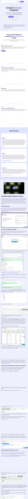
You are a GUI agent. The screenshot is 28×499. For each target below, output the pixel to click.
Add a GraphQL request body (5, 289)
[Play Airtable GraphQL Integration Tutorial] (14, 188)
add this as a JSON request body (17, 473)
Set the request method (5, 274)
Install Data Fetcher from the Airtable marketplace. (9, 208)
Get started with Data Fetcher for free (7, 175)
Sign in (18, 1)
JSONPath (23, 487)
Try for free (22, 1)
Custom (3, 146)
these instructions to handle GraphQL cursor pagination (12, 451)
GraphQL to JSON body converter (6, 456)
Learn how (17, 16)
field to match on (7, 361)
